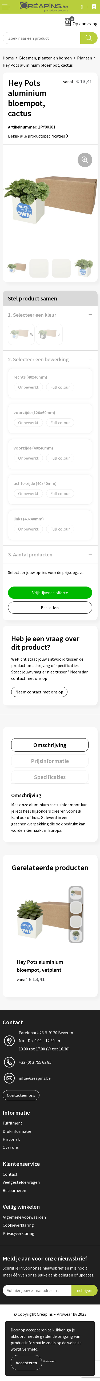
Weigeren (49, 1361)
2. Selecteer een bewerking (38, 359)
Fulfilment (12, 1123)
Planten (84, 58)
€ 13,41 (31, 979)
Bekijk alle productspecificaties (38, 136)
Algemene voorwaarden (24, 1217)
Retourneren (14, 1190)
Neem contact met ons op (39, 691)
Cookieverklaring (18, 1225)
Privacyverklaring (18, 1233)
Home (8, 58)
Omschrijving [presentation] (49, 745)
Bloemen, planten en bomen (45, 58)
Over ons (11, 1147)
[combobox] (42, 38)
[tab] (50, 745)
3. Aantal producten (30, 554)
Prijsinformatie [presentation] (50, 761)
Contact (10, 1174)
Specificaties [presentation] (50, 777)
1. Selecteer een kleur (32, 314)
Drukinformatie (17, 1131)
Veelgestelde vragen (21, 1182)
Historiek (11, 1139)
